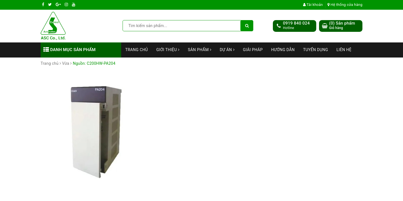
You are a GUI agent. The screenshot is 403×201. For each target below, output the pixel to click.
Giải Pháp (253, 49)
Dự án (227, 49)
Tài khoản (313, 5)
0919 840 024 (296, 23)
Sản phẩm (199, 49)
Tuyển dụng (315, 49)
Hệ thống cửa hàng (344, 5)
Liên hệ (344, 49)
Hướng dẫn (283, 49)
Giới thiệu (168, 49)
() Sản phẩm (342, 25)
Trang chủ (136, 49)
